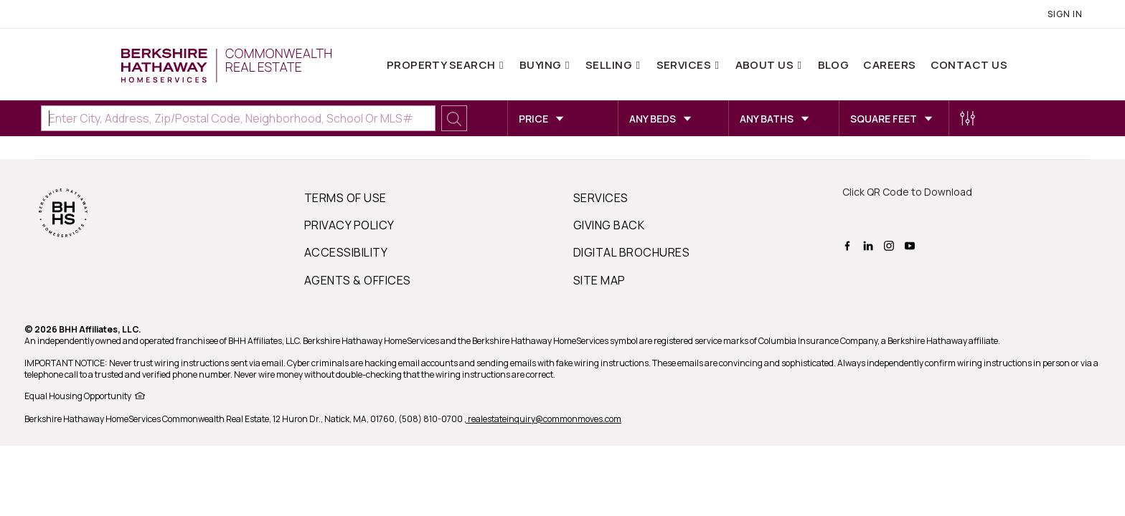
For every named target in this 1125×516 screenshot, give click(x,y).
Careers (889, 64)
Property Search (442, 64)
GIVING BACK (608, 225)
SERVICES (601, 198)
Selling (610, 64)
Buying (541, 64)
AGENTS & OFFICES (357, 280)
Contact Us (969, 64)
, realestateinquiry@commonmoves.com (542, 419)
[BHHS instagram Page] (891, 244)
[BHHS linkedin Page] (870, 244)
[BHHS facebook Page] (849, 244)
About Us (765, 64)
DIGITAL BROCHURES (631, 252)
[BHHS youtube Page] (911, 244)
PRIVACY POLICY (349, 225)
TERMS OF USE (345, 198)
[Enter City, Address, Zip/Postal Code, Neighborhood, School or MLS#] (238, 118)
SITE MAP (599, 280)
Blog (833, 64)
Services (685, 64)
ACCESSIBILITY (345, 252)
